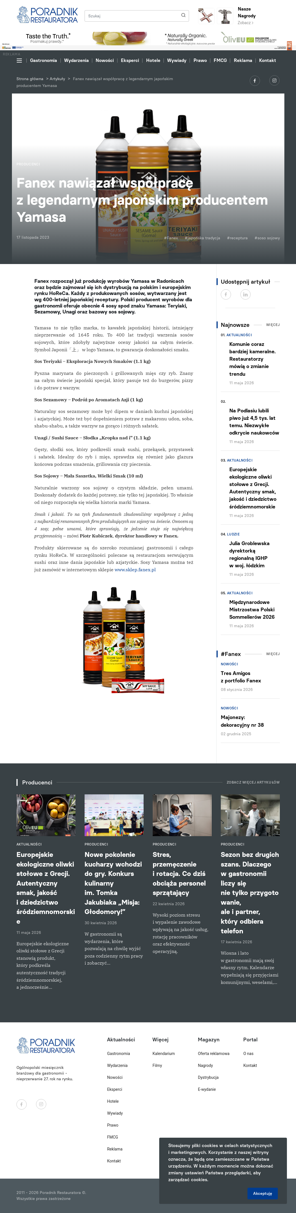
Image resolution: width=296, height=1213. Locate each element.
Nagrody (205, 1065)
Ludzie (233, 534)
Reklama (243, 60)
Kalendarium (163, 1053)
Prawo (200, 60)
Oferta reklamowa (213, 1053)
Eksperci (130, 60)
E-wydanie (207, 1089)
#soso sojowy (267, 238)
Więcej (273, 325)
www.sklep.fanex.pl (135, 569)
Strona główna (29, 78)
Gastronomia (43, 60)
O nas (248, 1053)
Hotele (153, 60)
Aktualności (239, 335)
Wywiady (176, 60)
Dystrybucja (208, 1077)
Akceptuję (262, 1193)
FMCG (220, 60)
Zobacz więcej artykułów (253, 782)
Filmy (157, 1065)
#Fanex (171, 238)
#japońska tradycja (202, 238)
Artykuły (57, 78)
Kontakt (267, 60)
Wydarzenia (76, 60)
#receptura (237, 238)
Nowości (105, 60)
